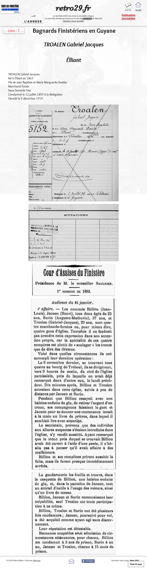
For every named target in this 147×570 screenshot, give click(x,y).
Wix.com (36, 560)
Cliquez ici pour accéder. (73, 21)
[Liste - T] (13, 31)
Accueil (138, 10)
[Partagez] (88, 561)
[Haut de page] (136, 564)
